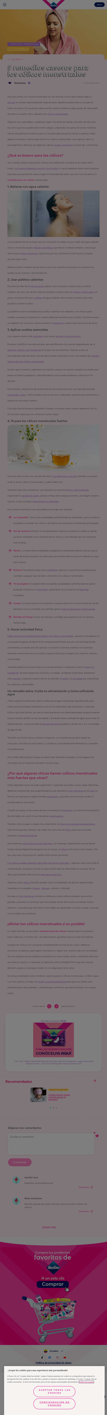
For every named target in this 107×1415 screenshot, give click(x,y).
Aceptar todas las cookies (55, 1391)
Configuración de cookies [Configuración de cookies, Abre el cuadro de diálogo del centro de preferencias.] (55, 1403)
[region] (54, 1390)
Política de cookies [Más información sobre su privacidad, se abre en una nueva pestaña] (86, 1382)
